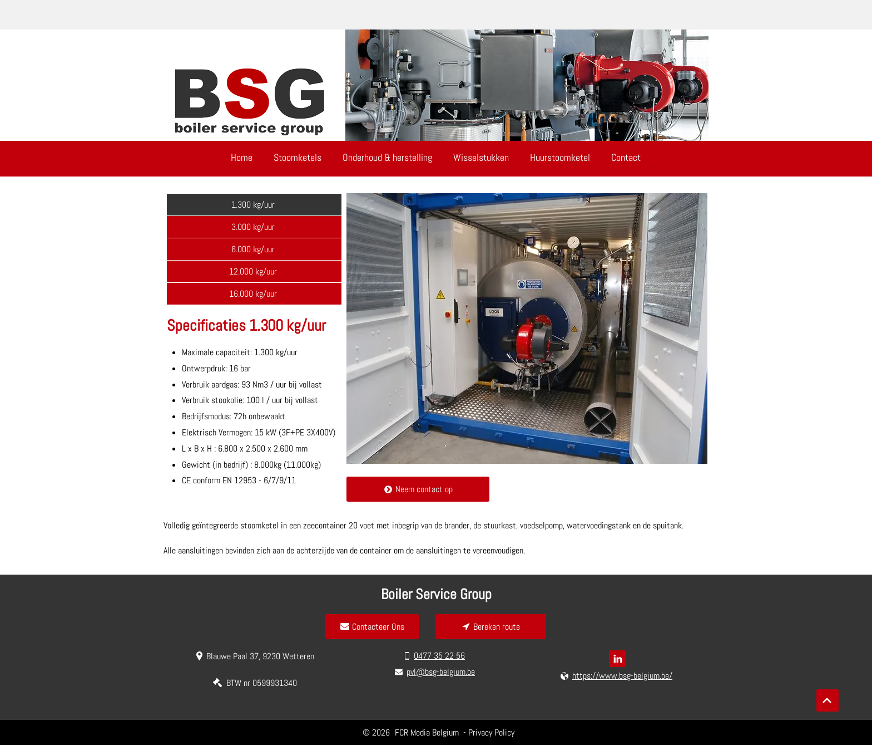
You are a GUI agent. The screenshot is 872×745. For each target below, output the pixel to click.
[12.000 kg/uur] (254, 271)
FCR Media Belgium (428, 732)
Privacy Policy (491, 732)
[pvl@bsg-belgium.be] (436, 672)
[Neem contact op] (417, 489)
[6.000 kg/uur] (254, 249)
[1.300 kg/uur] (254, 204)
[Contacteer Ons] (372, 626)
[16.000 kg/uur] (254, 293)
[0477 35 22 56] (435, 656)
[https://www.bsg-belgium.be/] (618, 676)
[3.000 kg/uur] (254, 226)
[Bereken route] (490, 626)
